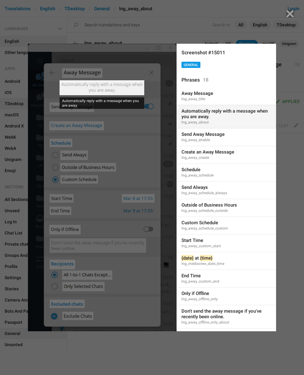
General (191, 65)
